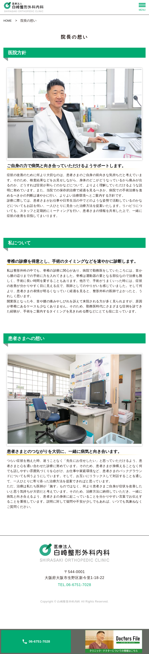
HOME (7, 20)
